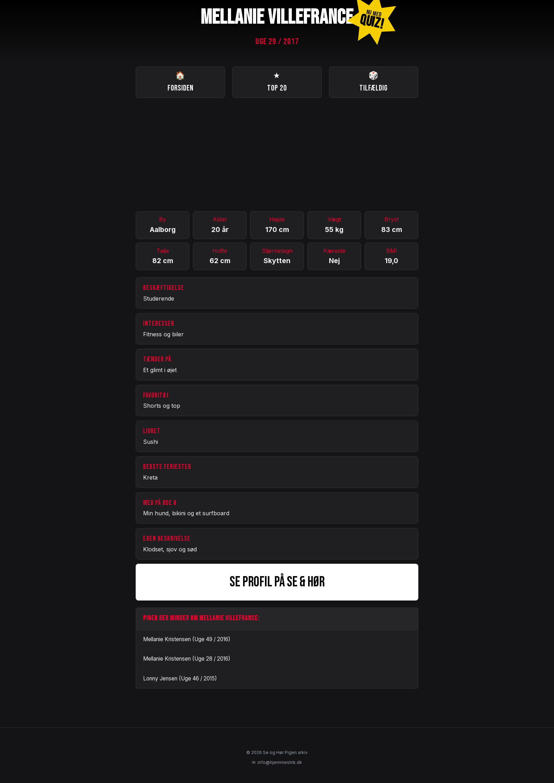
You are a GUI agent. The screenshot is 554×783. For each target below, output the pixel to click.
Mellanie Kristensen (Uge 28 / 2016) (186, 658)
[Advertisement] (277, 154)
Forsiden (180, 81)
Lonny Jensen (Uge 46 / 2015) (180, 678)
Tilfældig (373, 81)
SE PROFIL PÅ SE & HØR (277, 582)
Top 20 (277, 81)
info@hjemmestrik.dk (277, 762)
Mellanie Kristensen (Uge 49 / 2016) (186, 639)
